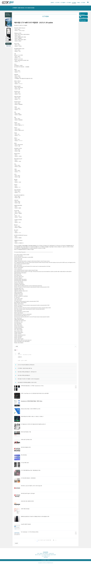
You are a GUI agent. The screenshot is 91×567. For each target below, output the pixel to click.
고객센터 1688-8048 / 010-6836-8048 (23, 7)
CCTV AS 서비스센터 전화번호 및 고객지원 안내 (26, 364)
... (51, 540)
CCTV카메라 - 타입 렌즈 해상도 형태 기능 (25, 368)
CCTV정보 (45, 16)
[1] (35, 382)
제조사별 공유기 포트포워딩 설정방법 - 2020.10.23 (26, 382)
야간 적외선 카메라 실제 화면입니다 (24, 375)
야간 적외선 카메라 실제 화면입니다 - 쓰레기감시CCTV (27, 371)
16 (53, 540)
